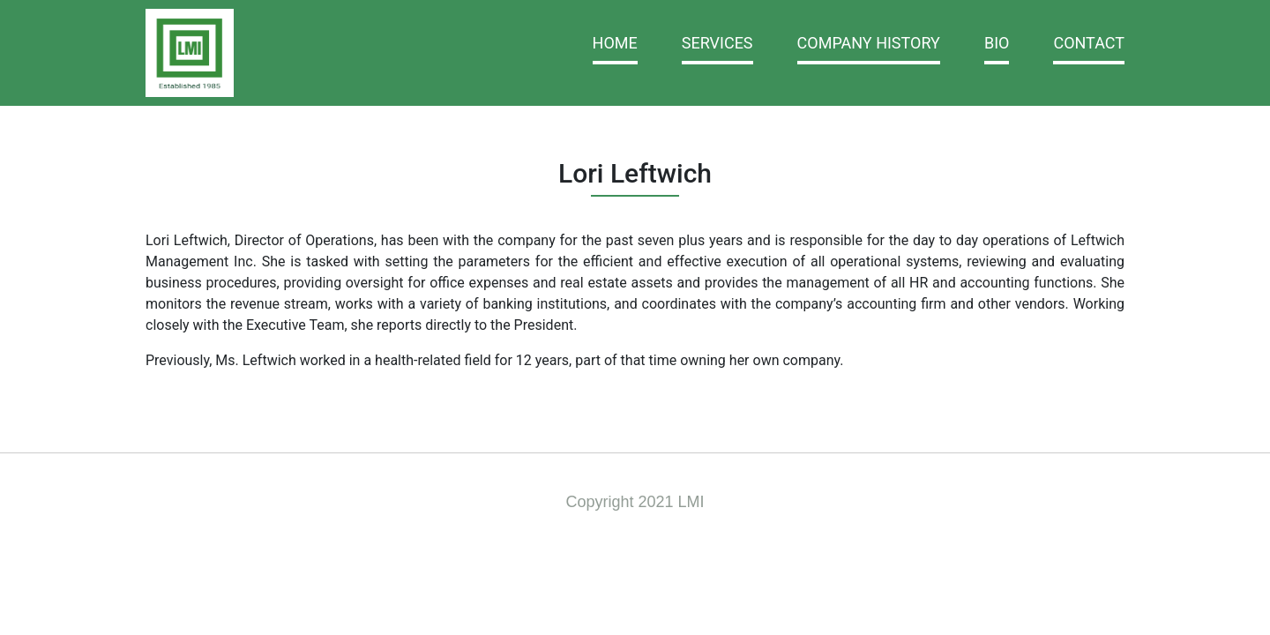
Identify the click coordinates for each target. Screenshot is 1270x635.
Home (615, 43)
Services (717, 43)
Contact (1088, 43)
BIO (997, 43)
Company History (868, 43)
